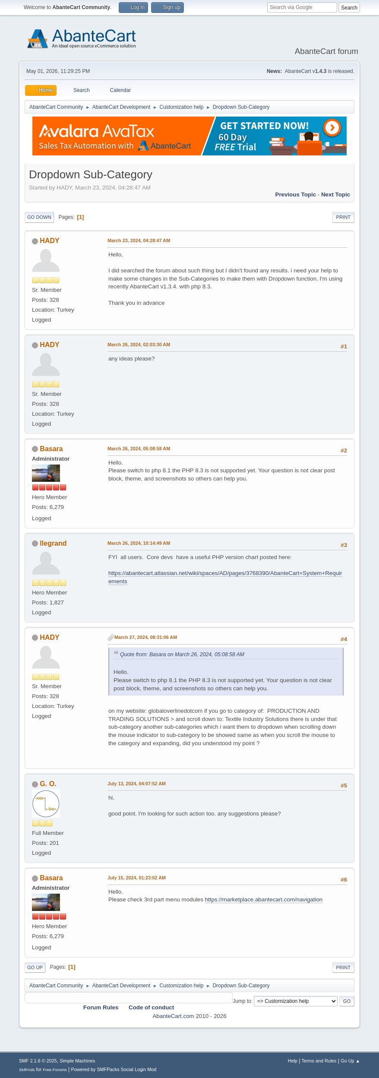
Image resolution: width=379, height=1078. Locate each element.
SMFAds (27, 1069)
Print (343, 217)
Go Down (39, 217)
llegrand (53, 543)
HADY (49, 240)
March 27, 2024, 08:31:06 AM (145, 637)
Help (292, 1060)
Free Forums (55, 1069)
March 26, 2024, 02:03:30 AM (138, 344)
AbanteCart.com (173, 1016)
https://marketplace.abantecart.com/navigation (264, 899)
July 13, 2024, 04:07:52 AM (136, 783)
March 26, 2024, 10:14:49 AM (138, 543)
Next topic (335, 194)
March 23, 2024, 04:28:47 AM (138, 240)
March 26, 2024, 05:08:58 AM (138, 448)
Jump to (242, 1001)
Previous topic (295, 194)
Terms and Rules (319, 1060)
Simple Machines (77, 1060)
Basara (51, 448)
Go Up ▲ (350, 1060)
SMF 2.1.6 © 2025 (38, 1060)
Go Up (35, 967)
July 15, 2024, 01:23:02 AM (136, 877)
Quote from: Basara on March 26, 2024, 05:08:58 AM (182, 654)
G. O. (48, 783)
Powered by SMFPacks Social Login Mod (113, 1069)
